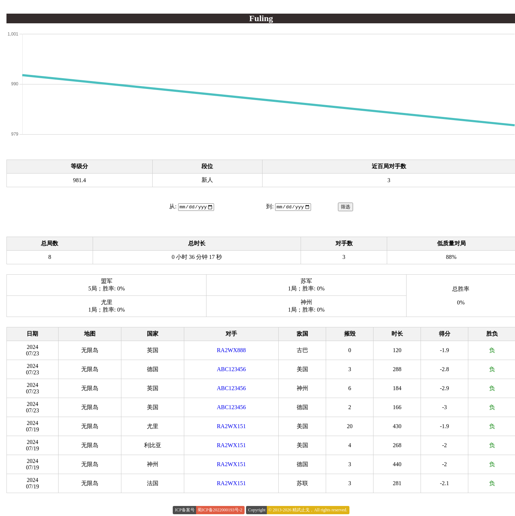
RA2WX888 (231, 350)
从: (172, 207)
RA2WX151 (231, 426)
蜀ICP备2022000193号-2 (220, 510)
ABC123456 (231, 369)
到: (269, 207)
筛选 (345, 207)
